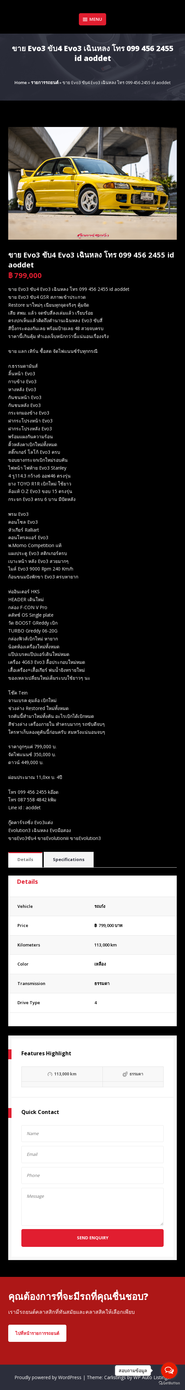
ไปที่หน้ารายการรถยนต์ (37, 1333)
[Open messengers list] (169, 1370)
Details (25, 859)
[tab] (25, 860)
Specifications (68, 859)
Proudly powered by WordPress (48, 1377)
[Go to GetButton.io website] (169, 1383)
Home (20, 82)
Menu (92, 19)
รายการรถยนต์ (44, 82)
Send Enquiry (92, 1238)
